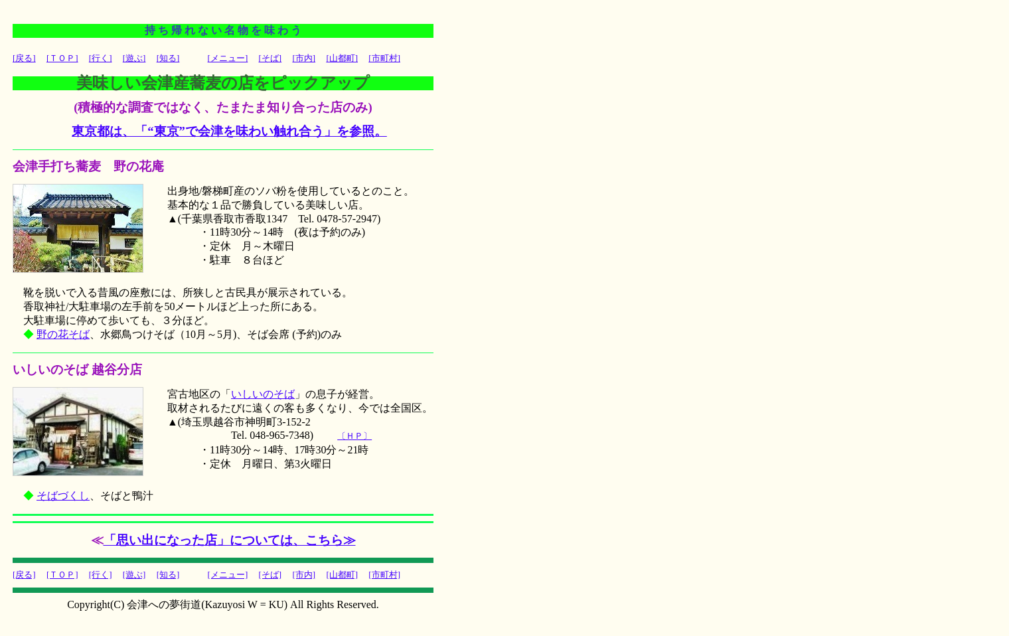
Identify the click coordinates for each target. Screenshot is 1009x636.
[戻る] (24, 58)
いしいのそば (263, 394)
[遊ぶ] (134, 58)
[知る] (168, 58)
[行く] (100, 58)
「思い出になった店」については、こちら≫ (230, 540)
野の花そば (63, 334)
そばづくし (63, 495)
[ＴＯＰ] (62, 58)
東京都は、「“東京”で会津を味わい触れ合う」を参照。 (229, 131)
